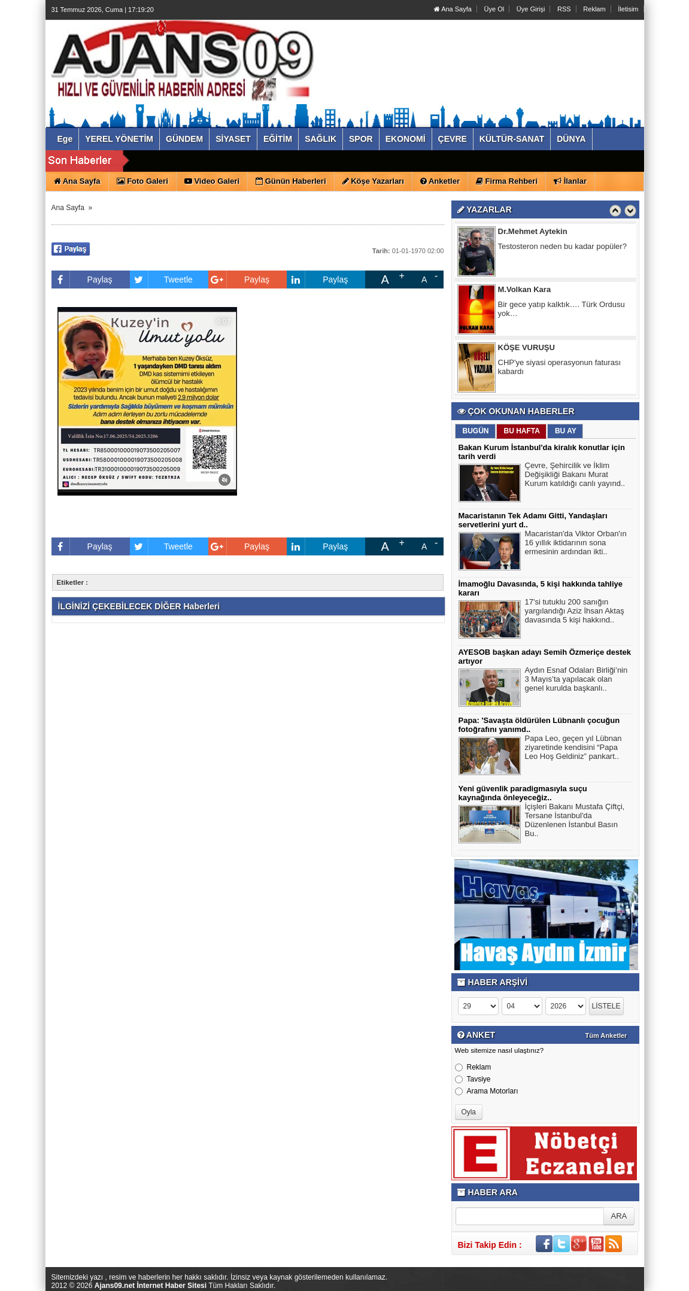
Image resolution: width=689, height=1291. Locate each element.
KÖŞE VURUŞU (526, 349)
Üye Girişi (531, 9)
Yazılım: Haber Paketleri (572, 1281)
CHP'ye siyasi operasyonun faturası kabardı (559, 369)
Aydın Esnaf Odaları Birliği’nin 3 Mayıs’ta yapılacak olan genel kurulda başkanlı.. (576, 680)
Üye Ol (494, 9)
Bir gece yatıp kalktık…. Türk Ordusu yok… (561, 311)
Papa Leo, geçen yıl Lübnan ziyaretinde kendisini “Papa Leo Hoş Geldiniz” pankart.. (573, 749)
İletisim (628, 9)
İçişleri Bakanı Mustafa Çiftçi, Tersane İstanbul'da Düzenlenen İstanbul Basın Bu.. (575, 821)
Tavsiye (473, 1079)
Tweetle (161, 279)
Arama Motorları (486, 1091)
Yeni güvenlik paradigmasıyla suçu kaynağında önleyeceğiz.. (523, 793)
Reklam (594, 9)
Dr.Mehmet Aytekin (532, 233)
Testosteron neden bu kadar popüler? (562, 248)
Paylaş (82, 279)
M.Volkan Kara (524, 291)
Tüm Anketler (606, 1035)
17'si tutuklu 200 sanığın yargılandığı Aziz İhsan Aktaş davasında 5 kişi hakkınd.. (574, 612)
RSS (564, 9)
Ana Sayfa (453, 9)
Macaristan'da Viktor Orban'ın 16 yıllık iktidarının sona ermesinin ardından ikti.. (576, 544)
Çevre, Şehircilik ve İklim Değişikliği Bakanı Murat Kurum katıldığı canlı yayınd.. (575, 476)
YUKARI (626, 1273)
